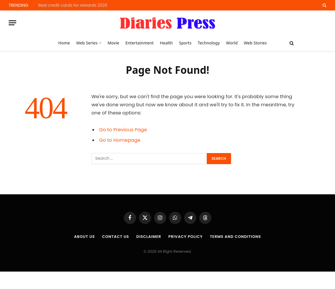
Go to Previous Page (123, 129)
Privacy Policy (185, 236)
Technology (209, 43)
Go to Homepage (119, 140)
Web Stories (255, 43)
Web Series (87, 43)
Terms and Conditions (235, 236)
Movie (113, 43)
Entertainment (139, 43)
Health (166, 43)
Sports (185, 43)
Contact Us (115, 236)
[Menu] (12, 22)
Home (64, 43)
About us (84, 236)
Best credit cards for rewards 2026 (72, 5)
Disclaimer (148, 236)
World (232, 43)
